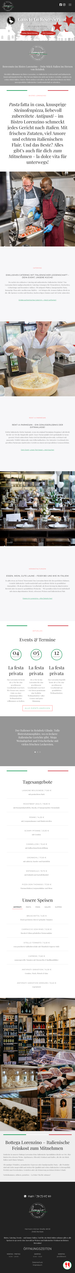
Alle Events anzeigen (37, 708)
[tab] (35, 752)
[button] (29, 33)
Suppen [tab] (58, 907)
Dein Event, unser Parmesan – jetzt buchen (37, 450)
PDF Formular (48, 33)
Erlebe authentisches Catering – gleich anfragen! (37, 300)
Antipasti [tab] (17, 907)
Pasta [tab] (28, 907)
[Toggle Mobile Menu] (70, 5)
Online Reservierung (30, 33)
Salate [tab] (48, 907)
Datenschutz (37, 1262)
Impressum (37, 1265)
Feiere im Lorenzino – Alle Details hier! (37, 598)
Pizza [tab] (37, 907)
